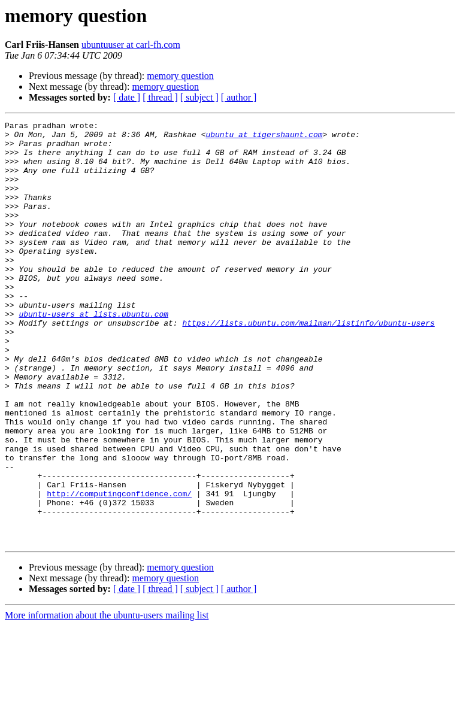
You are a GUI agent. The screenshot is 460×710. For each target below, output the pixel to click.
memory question (180, 76)
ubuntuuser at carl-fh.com (130, 45)
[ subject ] (199, 97)
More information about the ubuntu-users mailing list (106, 699)
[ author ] (239, 97)
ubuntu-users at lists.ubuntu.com (93, 353)
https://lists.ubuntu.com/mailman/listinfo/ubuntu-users (308, 364)
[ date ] (126, 97)
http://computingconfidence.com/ (119, 568)
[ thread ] (160, 97)
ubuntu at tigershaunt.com (263, 137)
